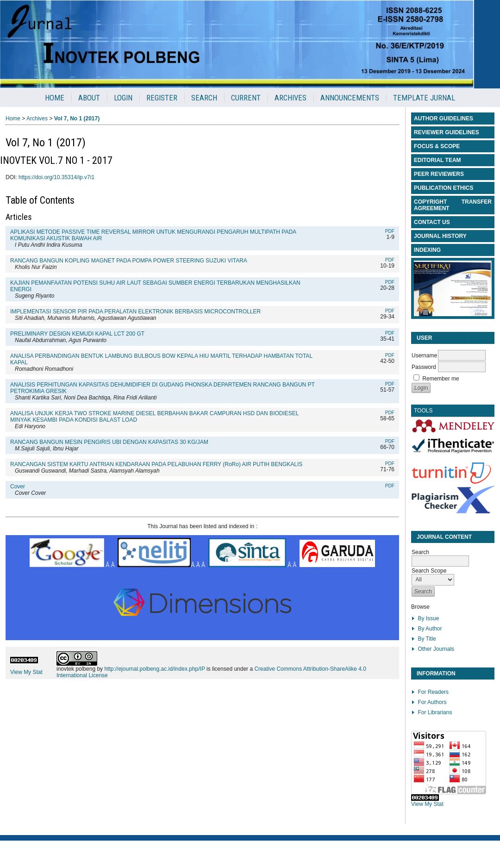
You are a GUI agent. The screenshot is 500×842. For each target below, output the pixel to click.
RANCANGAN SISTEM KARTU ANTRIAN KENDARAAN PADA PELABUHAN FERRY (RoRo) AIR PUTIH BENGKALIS (156, 464)
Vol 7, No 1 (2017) (77, 118)
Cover (17, 486)
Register (161, 97)
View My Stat (427, 804)
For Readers (433, 692)
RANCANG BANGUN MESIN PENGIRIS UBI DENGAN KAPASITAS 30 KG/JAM (109, 442)
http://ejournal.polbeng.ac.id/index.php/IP (154, 669)
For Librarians (435, 712)
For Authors (432, 702)
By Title (427, 639)
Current (246, 97)
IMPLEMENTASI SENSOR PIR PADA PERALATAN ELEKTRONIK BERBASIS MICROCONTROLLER (135, 311)
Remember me (440, 378)
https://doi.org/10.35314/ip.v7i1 (56, 177)
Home (54, 97)
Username (424, 355)
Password (424, 367)
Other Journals (436, 649)
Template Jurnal (424, 97)
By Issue (428, 618)
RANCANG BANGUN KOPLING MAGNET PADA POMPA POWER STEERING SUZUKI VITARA (128, 260)
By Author (430, 628)
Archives (290, 97)
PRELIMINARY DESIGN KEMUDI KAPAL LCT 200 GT (77, 334)
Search (204, 97)
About (89, 97)
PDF (389, 231)
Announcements (349, 97)
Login (123, 97)
